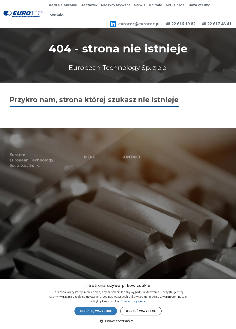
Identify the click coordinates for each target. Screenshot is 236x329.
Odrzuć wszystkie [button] (141, 311)
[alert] (118, 304)
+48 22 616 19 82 (179, 23)
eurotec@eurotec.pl (138, 23)
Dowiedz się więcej (133, 301)
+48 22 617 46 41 (215, 23)
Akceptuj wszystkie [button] (96, 311)
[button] (118, 321)
